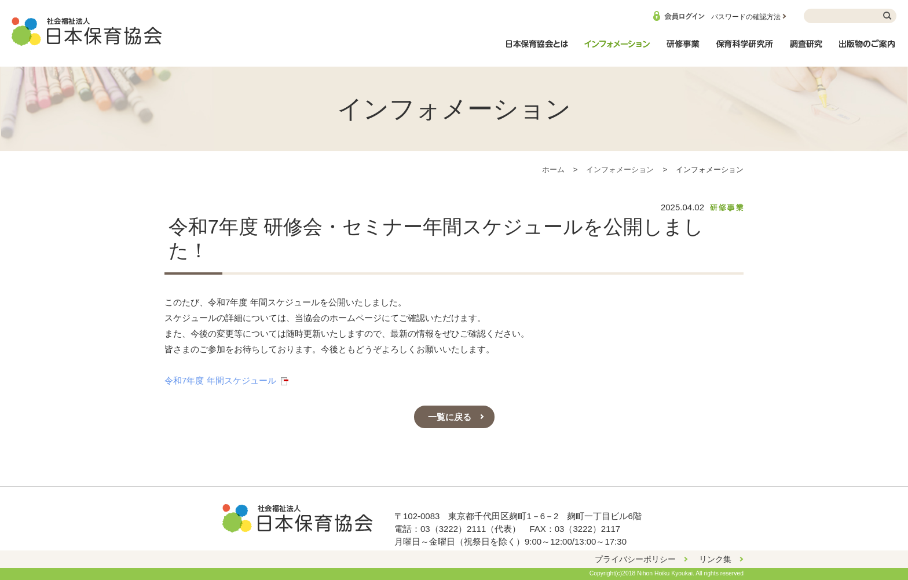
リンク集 (715, 559)
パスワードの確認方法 (746, 17)
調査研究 (806, 50)
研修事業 (682, 50)
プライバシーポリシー (635, 559)
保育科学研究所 (745, 50)
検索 (887, 16)
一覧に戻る (449, 417)
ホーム (553, 169)
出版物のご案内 (867, 50)
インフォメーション (616, 50)
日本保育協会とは (537, 50)
